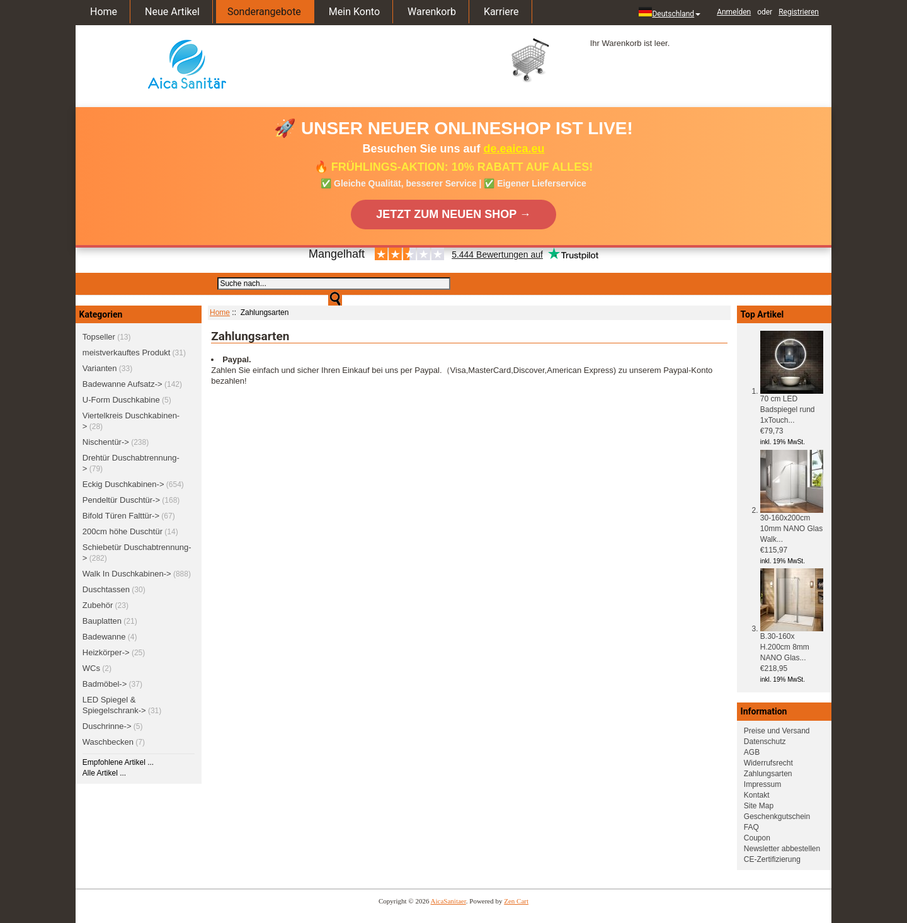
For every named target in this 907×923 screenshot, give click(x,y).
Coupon (757, 838)
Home (103, 12)
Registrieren (799, 12)
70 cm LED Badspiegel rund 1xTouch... (791, 406)
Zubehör (98, 605)
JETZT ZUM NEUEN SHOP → (453, 214)
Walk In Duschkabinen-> (127, 573)
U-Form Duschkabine (121, 399)
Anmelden (734, 12)
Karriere (501, 12)
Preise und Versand (777, 730)
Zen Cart (516, 901)
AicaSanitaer (448, 901)
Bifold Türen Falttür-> (121, 515)
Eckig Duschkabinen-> (123, 484)
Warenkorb (432, 12)
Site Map (758, 805)
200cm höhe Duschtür (123, 531)
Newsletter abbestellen (782, 848)
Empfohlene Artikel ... (118, 762)
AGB (752, 752)
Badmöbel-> (105, 684)
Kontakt (757, 795)
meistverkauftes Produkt (126, 352)
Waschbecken (108, 742)
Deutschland (669, 12)
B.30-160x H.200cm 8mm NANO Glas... (791, 643)
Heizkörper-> (106, 652)
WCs (91, 668)
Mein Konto (354, 12)
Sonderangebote (264, 12)
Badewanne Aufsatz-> (123, 384)
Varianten (100, 368)
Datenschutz (765, 741)
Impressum (762, 784)
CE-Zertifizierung (772, 859)
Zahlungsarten (768, 773)
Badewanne (104, 636)
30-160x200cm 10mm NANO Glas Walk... (791, 525)
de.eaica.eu (514, 148)
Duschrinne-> (107, 726)
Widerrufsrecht (768, 763)
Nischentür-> (106, 442)
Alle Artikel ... (104, 773)
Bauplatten (102, 621)
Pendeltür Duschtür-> (121, 500)
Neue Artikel (172, 12)
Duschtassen (106, 589)
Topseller (99, 336)
